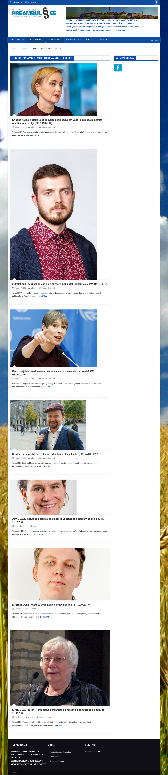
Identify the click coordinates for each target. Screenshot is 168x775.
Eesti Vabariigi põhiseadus (60, 752)
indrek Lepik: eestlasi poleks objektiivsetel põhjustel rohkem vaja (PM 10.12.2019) (59, 284)
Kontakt (33, 2)
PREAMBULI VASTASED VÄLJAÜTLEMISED (45, 40)
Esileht (20, 40)
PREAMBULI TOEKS (74, 40)
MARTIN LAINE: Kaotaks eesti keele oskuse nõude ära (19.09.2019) (51, 604)
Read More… (35, 135)
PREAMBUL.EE (104, 40)
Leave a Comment (48, 127)
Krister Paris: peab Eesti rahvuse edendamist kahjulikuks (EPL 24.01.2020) (55, 454)
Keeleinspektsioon (57, 761)
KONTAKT (90, 40)
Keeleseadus (55, 757)
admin (33, 127)
